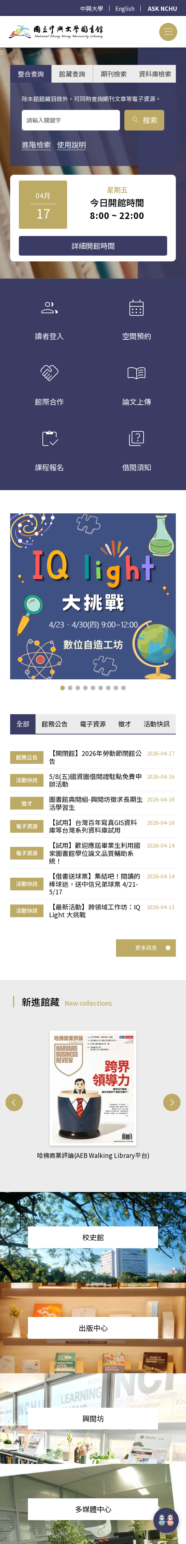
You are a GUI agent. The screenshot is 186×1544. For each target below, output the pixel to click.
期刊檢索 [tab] (114, 73)
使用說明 (71, 144)
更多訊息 (153, 947)
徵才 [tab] (124, 723)
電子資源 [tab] (93, 723)
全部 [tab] (22, 723)
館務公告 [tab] (55, 723)
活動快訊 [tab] (157, 723)
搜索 (144, 120)
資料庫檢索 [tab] (155, 73)
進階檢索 (36, 144)
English (125, 8)
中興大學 (91, 8)
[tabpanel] (93, 834)
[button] (62, 688)
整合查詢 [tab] (31, 73)
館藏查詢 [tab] (72, 73)
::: (2, 20)
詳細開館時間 (93, 245)
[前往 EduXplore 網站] (166, 1520)
